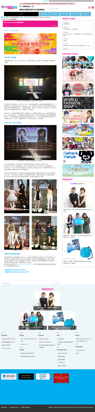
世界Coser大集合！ (44, 339)
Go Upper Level (6, 283)
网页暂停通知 (66, 24)
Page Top (57, 283)
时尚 (10, 17)
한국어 (55, 0)
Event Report (47, 17)
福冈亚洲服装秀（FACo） (9, 342)
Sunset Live (24, 344)
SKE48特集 (61, 339)
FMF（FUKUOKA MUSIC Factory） (28, 340)
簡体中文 (60, 0)
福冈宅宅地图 (61, 356)
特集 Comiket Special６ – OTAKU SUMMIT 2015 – (84, 340)
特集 (76, 14)
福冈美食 (42, 14)
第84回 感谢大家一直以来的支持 (70, 29)
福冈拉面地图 (61, 359)
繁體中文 (66, 0)
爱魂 (77, 353)
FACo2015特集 (27, 17)
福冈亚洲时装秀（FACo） (17, 17)
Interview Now (80, 350)
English (71, 0)
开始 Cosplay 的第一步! (45, 342)
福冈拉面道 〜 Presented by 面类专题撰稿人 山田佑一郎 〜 (76, 45)
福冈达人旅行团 (62, 366)
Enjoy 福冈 (53, 14)
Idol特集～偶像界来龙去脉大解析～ (65, 343)
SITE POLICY (4, 407)
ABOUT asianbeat (25, 407)
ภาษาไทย (76, 0)
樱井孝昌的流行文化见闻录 (28, 356)
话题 (18, 14)
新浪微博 (16, 30)
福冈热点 (30, 14)
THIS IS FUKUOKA (63, 353)
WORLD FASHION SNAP (8, 339)
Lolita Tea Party (6, 348)
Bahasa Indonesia (89, 0)
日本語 (51, 0)
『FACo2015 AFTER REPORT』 (25, 264)
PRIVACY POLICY (14, 407)
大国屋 (64, 40)
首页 (4, 17)
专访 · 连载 (65, 14)
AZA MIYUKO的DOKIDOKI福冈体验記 (47, 346)
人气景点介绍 (61, 362)
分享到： (6, 30)
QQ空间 (11, 30)
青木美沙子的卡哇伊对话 (27, 353)
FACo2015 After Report (37, 17)
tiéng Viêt (82, 0)
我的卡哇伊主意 (6, 345)
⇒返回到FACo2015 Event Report (15, 270)
